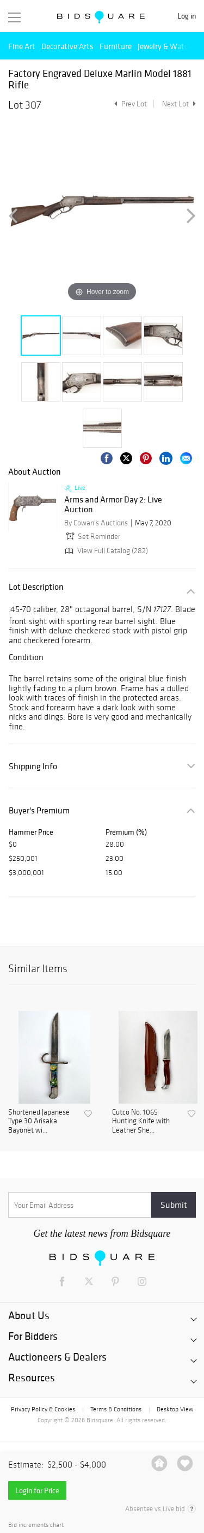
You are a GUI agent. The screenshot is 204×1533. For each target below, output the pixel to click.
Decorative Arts (67, 46)
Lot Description (36, 587)
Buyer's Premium (39, 810)
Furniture (116, 46)
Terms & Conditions (115, 1409)
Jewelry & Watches (169, 46)
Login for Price (37, 1490)
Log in (186, 16)
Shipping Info (33, 766)
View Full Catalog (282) (105, 550)
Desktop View (175, 1409)
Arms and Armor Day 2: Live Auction (113, 504)
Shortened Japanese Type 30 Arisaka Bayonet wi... (39, 1121)
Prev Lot (129, 104)
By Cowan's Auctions (96, 523)
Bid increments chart (36, 1525)
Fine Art (21, 46)
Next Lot (179, 104)
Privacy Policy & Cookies (43, 1409)
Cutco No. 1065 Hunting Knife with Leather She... (141, 1121)
